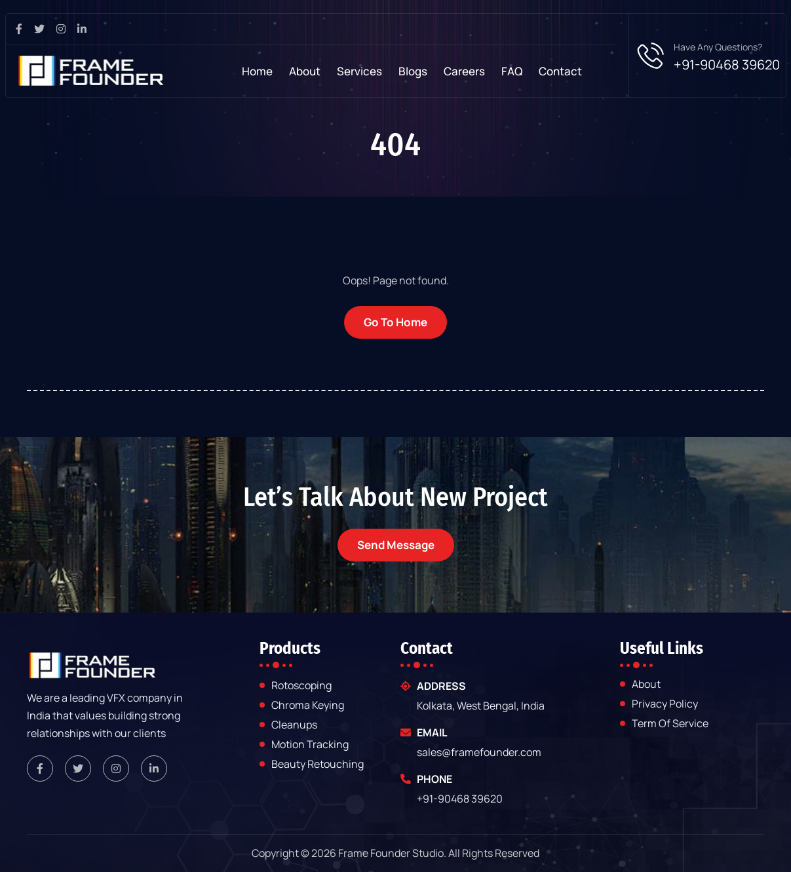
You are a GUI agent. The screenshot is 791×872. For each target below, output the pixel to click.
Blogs (412, 71)
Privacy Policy (665, 704)
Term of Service (670, 723)
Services (359, 71)
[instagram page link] (65, 29)
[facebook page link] (24, 29)
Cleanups (294, 725)
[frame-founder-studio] (91, 71)
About (304, 71)
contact (560, 71)
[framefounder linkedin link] (154, 768)
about (646, 684)
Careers (464, 71)
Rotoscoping (301, 685)
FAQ (511, 71)
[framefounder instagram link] (116, 768)
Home (257, 71)
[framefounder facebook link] (40, 768)
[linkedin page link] (86, 29)
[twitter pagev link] (44, 29)
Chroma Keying (307, 705)
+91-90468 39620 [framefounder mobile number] (460, 798)
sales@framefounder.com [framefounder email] (479, 752)
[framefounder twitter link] (78, 768)
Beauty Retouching (317, 764)
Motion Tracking (310, 744)
